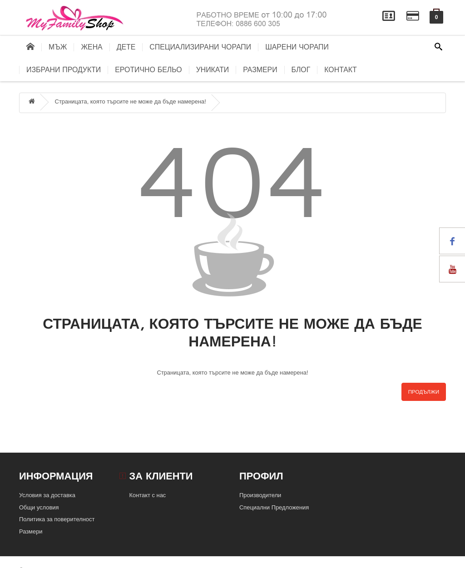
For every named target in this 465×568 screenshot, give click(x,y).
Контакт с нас (147, 495)
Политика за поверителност (56, 519)
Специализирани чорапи (200, 47)
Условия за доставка (47, 495)
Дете (126, 47)
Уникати (212, 70)
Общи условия (39, 507)
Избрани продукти (63, 70)
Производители (260, 495)
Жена (91, 47)
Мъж (58, 47)
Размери (260, 70)
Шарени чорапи (297, 47)
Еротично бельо (148, 70)
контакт (340, 70)
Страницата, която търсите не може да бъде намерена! (130, 101)
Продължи (423, 392)
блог (301, 70)
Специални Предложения (274, 507)
